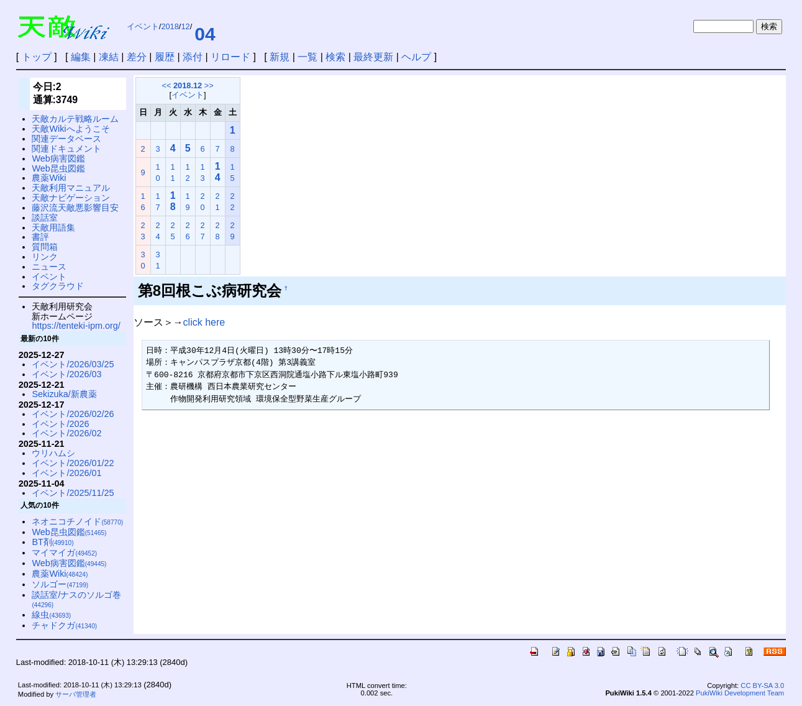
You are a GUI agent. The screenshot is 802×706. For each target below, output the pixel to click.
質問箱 (45, 247)
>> (209, 85)
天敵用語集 (53, 227)
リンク (45, 257)
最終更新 (373, 57)
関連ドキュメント (66, 149)
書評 (40, 237)
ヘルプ (416, 57)
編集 (81, 57)
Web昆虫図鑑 (58, 168)
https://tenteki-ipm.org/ (76, 326)
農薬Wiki (49, 178)
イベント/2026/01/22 (73, 463)
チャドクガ (64, 625)
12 (185, 26)
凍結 (109, 57)
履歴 (165, 57)
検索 (335, 57)
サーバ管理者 (75, 694)
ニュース (49, 267)
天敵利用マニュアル (71, 188)
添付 (193, 57)
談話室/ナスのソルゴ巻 (76, 599)
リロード (230, 57)
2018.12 (187, 85)
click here (204, 322)
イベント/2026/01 (66, 473)
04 (204, 34)
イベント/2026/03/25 (73, 364)
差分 (137, 57)
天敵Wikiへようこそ (70, 129)
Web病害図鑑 (58, 158)
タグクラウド (58, 286)
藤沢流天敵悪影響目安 (75, 208)
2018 (169, 26)
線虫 (51, 615)
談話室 (45, 217)
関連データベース (66, 139)
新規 (279, 57)
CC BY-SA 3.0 (762, 685)
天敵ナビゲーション (71, 198)
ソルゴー (60, 584)
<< (166, 85)
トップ (37, 57)
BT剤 (52, 542)
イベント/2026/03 (66, 374)
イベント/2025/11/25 (73, 493)
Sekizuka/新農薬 (64, 394)
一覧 (307, 57)
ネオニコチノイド (77, 521)
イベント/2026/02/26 (73, 414)
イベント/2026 (60, 424)
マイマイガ (64, 552)
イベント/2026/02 (66, 433)
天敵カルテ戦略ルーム (75, 119)
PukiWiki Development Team (740, 693)
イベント (143, 26)
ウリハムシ (53, 453)
